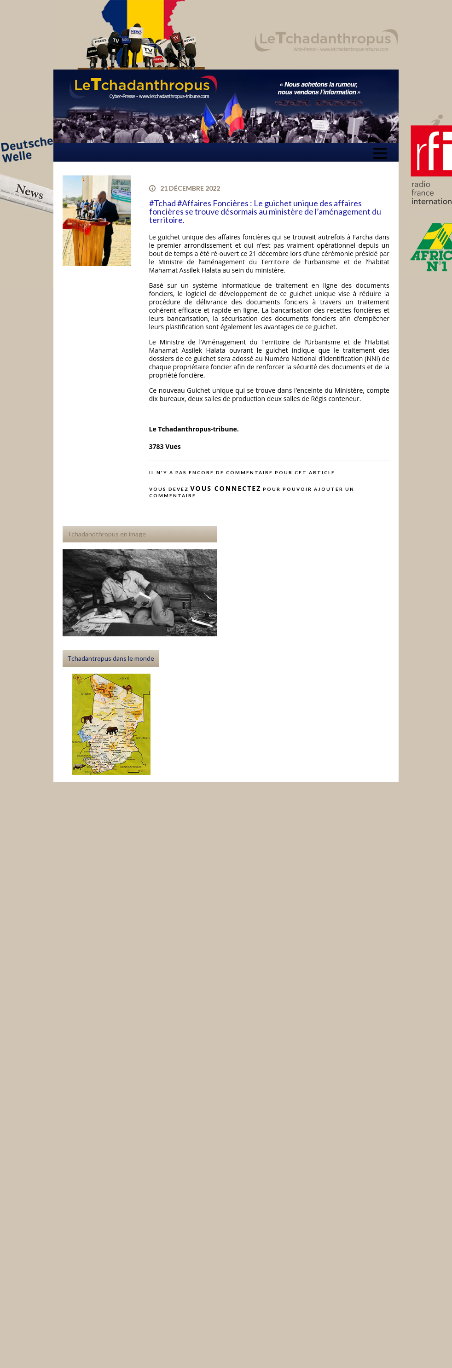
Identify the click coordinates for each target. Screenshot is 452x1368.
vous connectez (226, 488)
